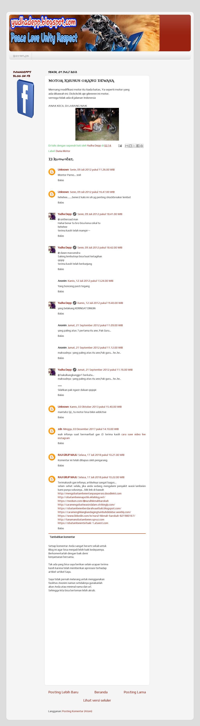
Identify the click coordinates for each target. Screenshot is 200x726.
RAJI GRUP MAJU (67, 454)
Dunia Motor (63, 151)
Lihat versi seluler (97, 700)
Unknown (63, 169)
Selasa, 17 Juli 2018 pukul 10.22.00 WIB (101, 477)
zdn (60, 429)
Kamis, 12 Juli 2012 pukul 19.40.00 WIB (100, 302)
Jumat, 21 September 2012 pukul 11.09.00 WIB (95, 325)
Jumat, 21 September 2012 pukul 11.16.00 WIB (105, 369)
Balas (61, 180)
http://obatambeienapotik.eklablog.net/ (81, 497)
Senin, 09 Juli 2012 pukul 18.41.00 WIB (100, 214)
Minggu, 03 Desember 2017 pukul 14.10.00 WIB (91, 429)
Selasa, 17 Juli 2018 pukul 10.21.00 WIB (101, 454)
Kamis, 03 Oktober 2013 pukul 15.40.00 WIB (96, 406)
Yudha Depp (65, 214)
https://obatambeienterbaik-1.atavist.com (83, 523)
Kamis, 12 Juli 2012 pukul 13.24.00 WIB (90, 280)
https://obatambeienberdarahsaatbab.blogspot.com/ (89, 508)
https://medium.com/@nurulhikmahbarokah (83, 500)
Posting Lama (135, 692)
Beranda (21, 56)
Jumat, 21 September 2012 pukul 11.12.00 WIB (95, 347)
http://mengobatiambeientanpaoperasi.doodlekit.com (89, 493)
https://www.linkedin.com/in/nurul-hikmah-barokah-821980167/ (96, 515)
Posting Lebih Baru (63, 692)
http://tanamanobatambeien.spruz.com (81, 519)
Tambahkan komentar (62, 536)
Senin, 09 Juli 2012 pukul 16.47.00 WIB (92, 191)
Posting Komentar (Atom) (77, 711)
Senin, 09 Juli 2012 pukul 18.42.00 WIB (100, 247)
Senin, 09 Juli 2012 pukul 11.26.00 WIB (92, 169)
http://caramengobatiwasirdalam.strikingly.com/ (86, 504)
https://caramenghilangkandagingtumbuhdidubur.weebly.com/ (94, 512)
